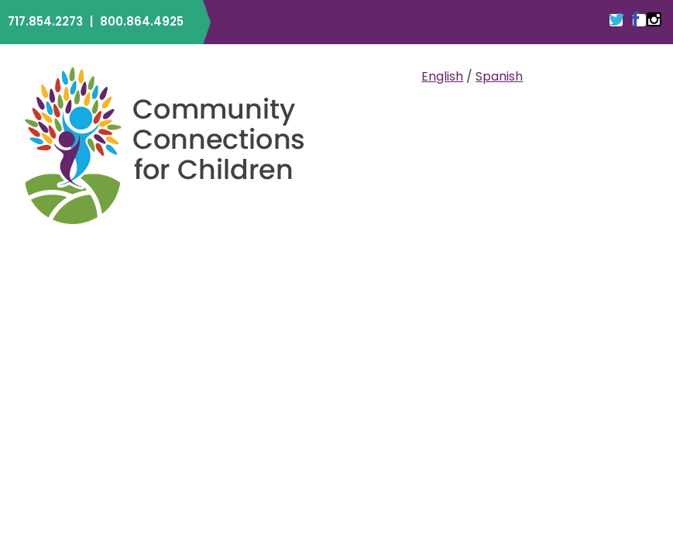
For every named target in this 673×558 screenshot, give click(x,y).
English (442, 76)
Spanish (499, 76)
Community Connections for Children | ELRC (164, 145)
